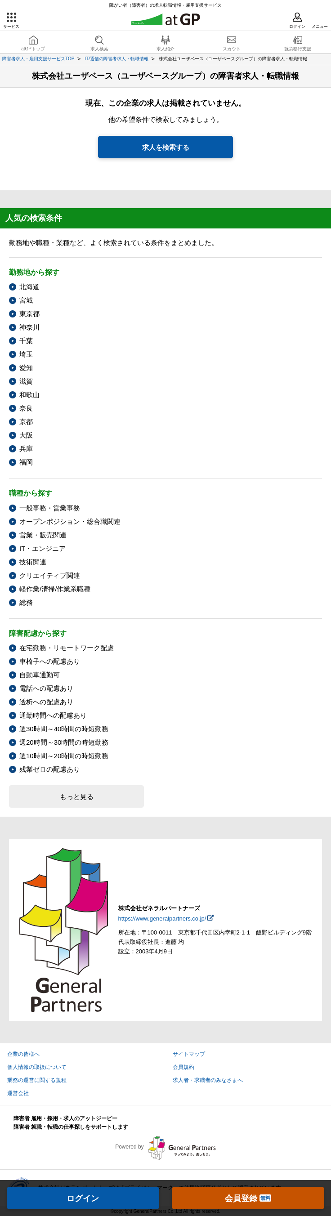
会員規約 (183, 1067)
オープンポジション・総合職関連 (70, 521)
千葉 (26, 340)
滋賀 (26, 381)
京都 (26, 421)
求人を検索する (165, 147)
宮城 (26, 300)
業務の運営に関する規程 (37, 1080)
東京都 (29, 313)
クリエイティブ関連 (49, 575)
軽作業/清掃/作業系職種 (54, 589)
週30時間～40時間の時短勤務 (63, 729)
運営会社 (18, 1093)
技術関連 (32, 562)
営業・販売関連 (43, 535)
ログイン (83, 1198)
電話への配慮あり (46, 688)
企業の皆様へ (23, 1054)
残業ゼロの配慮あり (49, 769)
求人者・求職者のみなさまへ (208, 1080)
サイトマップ (189, 1054)
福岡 (26, 462)
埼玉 (26, 354)
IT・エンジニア (42, 548)
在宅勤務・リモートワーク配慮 (66, 648)
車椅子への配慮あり (49, 661)
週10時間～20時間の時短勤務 (63, 756)
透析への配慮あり (46, 702)
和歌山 (29, 394)
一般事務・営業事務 (49, 508)
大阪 (26, 435)
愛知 (26, 367)
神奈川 (29, 327)
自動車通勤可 (39, 675)
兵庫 (26, 448)
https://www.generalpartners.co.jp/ (162, 918)
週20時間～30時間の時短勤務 (63, 742)
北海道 (29, 287)
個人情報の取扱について (37, 1067)
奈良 (26, 408)
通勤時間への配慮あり (53, 715)
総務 (26, 602)
